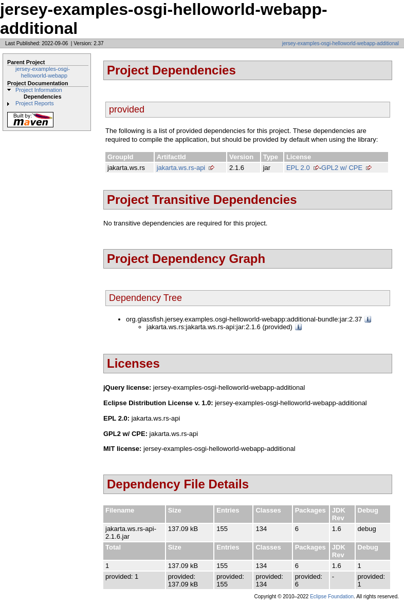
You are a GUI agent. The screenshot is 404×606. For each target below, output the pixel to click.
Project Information (38, 90)
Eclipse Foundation (332, 596)
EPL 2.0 (298, 168)
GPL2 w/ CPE (341, 168)
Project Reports (34, 103)
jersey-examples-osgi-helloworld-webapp (42, 72)
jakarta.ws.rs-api (181, 168)
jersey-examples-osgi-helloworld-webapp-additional (340, 43)
